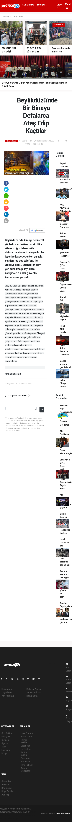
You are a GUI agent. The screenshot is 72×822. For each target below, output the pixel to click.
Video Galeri (69, 679)
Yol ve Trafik (26, 736)
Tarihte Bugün (24, 753)
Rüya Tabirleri (8, 791)
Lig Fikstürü (26, 749)
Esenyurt (41, 4)
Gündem (6, 740)
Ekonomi (6, 750)
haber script (12, 818)
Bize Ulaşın (69, 718)
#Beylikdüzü (11, 383)
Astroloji (5, 794)
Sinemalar (25, 758)
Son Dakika (28, 4)
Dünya (4, 753)
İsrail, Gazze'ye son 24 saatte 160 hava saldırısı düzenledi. (65, 552)
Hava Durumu (27, 733)
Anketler (5, 784)
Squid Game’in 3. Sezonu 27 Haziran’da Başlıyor (65, 173)
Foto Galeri (69, 667)
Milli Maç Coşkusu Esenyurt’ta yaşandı (65, 501)
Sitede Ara (6, 781)
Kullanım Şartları (33, 689)
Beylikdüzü (18, 16)
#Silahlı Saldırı (25, 383)
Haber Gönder (32, 696)
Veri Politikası (8, 696)
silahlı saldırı (19, 353)
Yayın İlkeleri (7, 692)
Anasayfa (6, 16)
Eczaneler (25, 746)
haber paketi (13, 815)
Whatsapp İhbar (33, 692)
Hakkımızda (7, 689)
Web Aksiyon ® (63, 814)
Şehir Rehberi (27, 765)
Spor (4, 746)
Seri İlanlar (26, 761)
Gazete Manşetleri (26, 769)
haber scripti (25, 815)
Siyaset (5, 743)
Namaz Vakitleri (24, 741)
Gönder (42, 409)
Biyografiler (7, 788)
